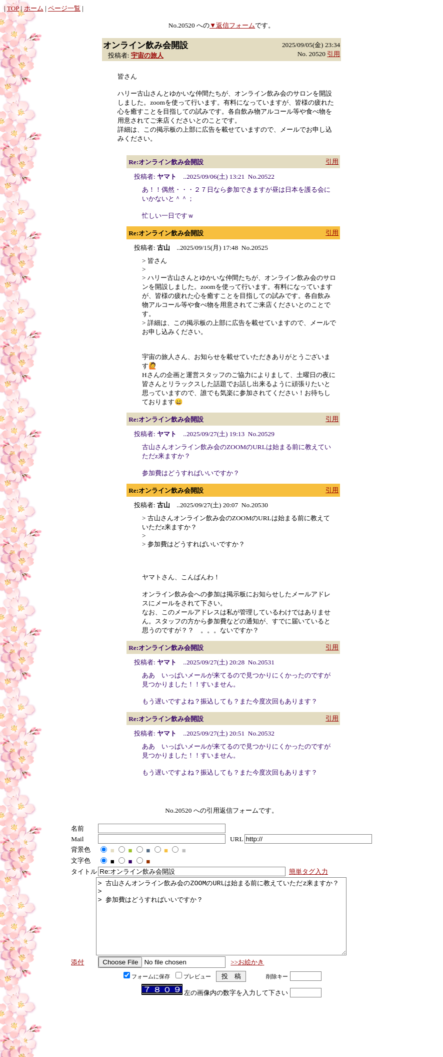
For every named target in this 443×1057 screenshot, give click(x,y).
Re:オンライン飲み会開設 (166, 162)
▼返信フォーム (232, 25)
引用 (333, 54)
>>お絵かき (247, 977)
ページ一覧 (64, 8)
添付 (77, 977)
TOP (13, 8)
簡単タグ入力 (308, 871)
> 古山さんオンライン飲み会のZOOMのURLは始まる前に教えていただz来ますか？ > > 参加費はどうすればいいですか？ (221, 923)
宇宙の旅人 (147, 55)
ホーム (34, 8)
